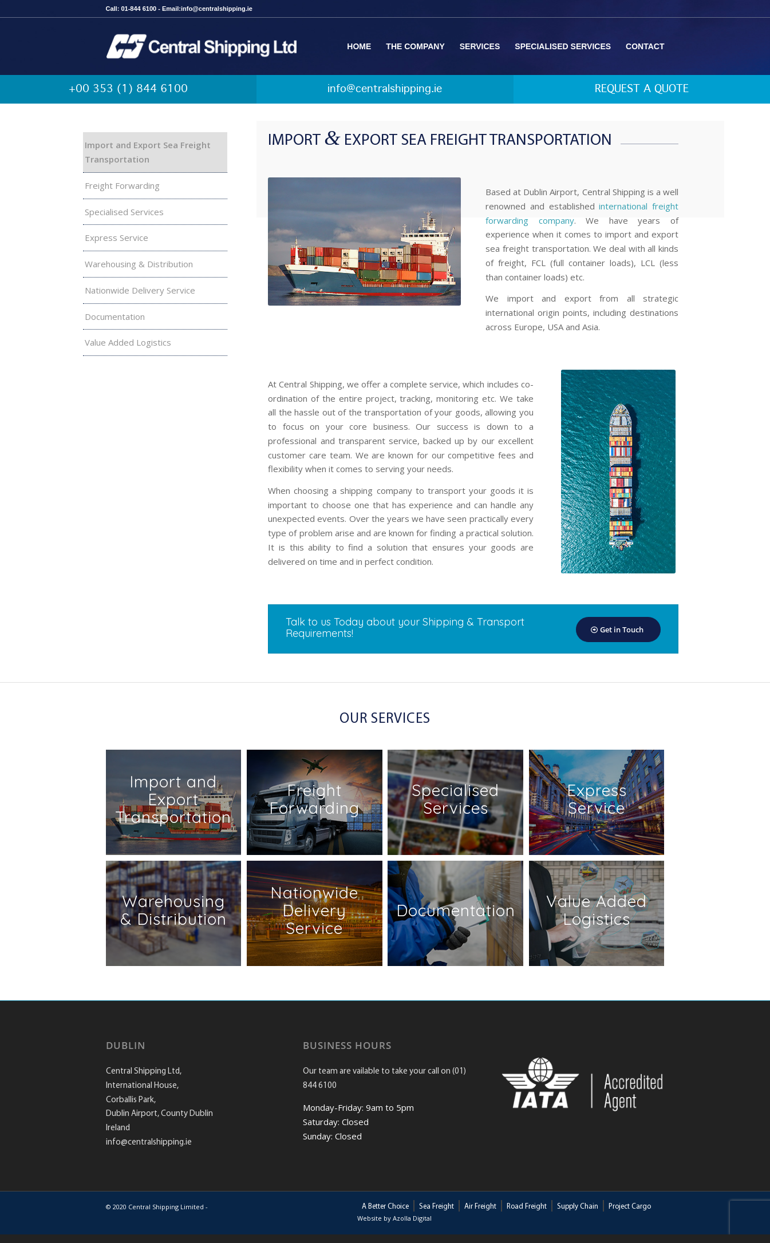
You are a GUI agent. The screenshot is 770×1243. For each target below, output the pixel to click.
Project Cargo (630, 1206)
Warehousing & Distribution (139, 264)
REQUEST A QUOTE (642, 89)
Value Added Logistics (128, 342)
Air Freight (480, 1206)
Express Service (116, 237)
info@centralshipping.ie (384, 89)
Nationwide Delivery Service (140, 290)
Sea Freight (436, 1206)
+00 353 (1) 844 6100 (128, 89)
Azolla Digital (412, 1218)
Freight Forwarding (122, 185)
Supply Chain (577, 1206)
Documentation (115, 316)
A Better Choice (385, 1206)
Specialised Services (124, 211)
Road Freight (527, 1206)
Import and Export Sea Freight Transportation (148, 152)
